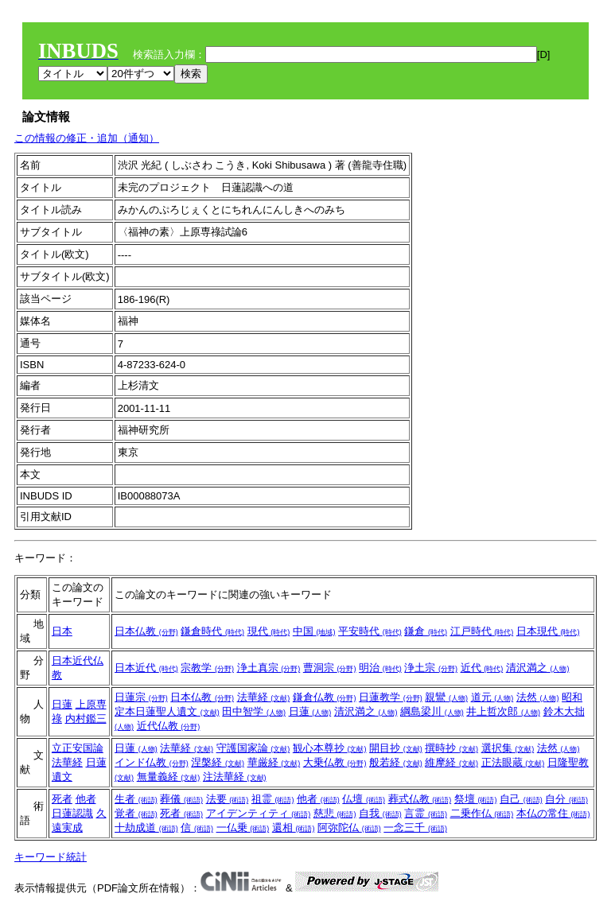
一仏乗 (243, 827)
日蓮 (62, 704)
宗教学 (207, 668)
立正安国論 (77, 748)
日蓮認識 (72, 813)
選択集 (508, 748)
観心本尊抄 (330, 748)
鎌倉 (425, 631)
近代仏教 (168, 726)
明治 (380, 668)
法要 (227, 799)
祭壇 (475, 799)
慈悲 (334, 813)
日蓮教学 (390, 697)
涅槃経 (217, 762)
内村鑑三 (86, 718)
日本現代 (548, 631)
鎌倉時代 (212, 631)
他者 (86, 799)
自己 (521, 799)
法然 (537, 697)
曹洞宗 (329, 668)
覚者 (136, 813)
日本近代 (146, 668)
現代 (268, 631)
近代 (482, 668)
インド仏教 (152, 762)
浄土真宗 (269, 668)
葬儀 (181, 799)
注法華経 (235, 777)
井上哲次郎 (503, 711)
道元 (492, 697)
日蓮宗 (141, 697)
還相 (293, 827)
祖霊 (272, 799)
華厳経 (274, 762)
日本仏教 (146, 631)
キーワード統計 (50, 857)
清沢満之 (538, 668)
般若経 (395, 762)
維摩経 (451, 762)
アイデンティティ (258, 813)
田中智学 (254, 711)
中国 (314, 631)
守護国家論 (253, 748)
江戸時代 (482, 631)
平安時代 (370, 631)
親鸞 (446, 697)
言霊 (425, 813)
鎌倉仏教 (324, 697)
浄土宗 (430, 668)
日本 (62, 631)
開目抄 (395, 748)
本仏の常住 (553, 813)
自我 (380, 813)
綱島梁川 (432, 711)
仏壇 (363, 799)
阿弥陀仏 (349, 827)
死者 (62, 799)
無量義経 (168, 777)
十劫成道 (146, 827)
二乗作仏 (482, 813)
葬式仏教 (420, 799)
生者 (136, 799)
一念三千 (415, 827)
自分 (566, 799)
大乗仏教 (335, 762)
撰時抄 (451, 748)
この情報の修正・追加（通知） (86, 138)
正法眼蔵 (513, 762)
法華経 (263, 697)
